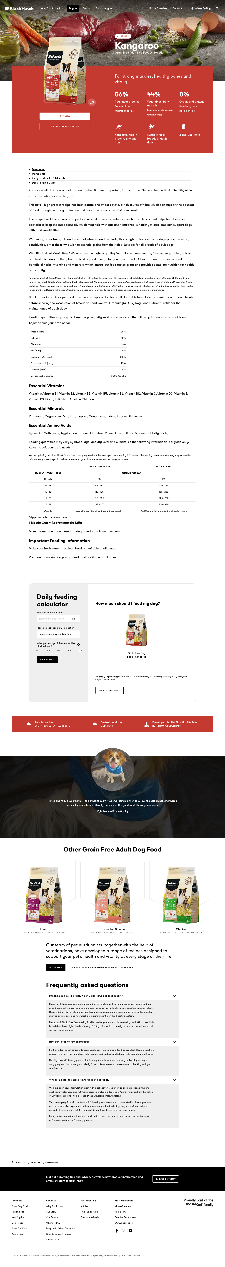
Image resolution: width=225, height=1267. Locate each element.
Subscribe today (165, 1178)
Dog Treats (17, 1222)
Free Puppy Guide (90, 1211)
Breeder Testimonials (125, 1217)
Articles (84, 1206)
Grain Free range (70, 1053)
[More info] (78, 645)
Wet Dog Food (19, 1217)
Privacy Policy (120, 1255)
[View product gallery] (91, 102)
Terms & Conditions (135, 1255)
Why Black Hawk (52, 8)
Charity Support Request (59, 1233)
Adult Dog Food (20, 1206)
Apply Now (120, 1211)
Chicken (181, 929)
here (116, 531)
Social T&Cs (52, 1239)
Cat (86, 8)
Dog (73, 8)
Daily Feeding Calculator (65, 126)
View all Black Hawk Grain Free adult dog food (103, 967)
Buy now (65, 116)
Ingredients (38, 174)
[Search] (217, 8)
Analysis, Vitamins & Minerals (48, 178)
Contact (179, 8)
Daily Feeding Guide (44, 183)
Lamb (43, 929)
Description (38, 169)
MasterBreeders (158, 8)
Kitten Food (18, 1233)
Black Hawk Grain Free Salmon (65, 1022)
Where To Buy (53, 1222)
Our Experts (52, 1217)
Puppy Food (18, 1211)
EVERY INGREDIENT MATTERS (52, 725)
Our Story (109, 725)
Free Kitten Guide (89, 1217)
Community (104, 8)
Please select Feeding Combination (55, 628)
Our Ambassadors (124, 1222)
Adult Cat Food (20, 1228)
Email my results (109, 690)
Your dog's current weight (50, 612)
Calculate (47, 659)
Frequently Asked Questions (60, 1228)
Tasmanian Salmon (112, 929)
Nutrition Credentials (168, 725)
